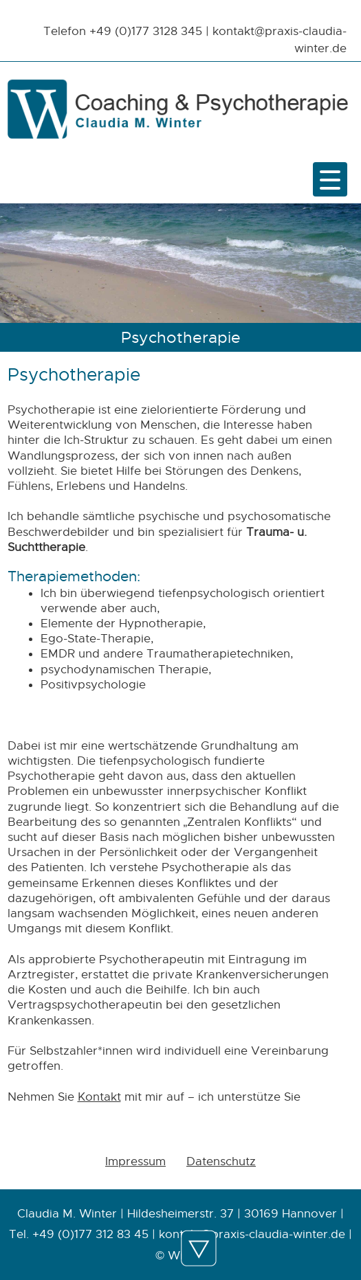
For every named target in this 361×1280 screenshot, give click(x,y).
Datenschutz (221, 1161)
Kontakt (99, 1096)
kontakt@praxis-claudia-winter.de (252, 1234)
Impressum (135, 1161)
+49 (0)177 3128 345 (145, 31)
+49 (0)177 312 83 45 (90, 1234)
